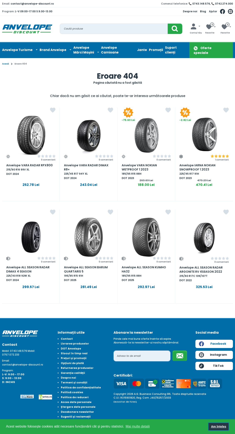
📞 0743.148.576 (199, 3)
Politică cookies (72, 392)
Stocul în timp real (74, 353)
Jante (142, 50)
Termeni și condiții (74, 382)
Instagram (213, 354)
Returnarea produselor (77, 368)
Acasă (5, 63)
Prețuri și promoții (73, 358)
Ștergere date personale (78, 407)
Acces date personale (76, 402)
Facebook (212, 343)
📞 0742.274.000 (222, 3)
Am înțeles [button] (218, 426)
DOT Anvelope (71, 348)
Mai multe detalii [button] (138, 426)
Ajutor (213, 11)
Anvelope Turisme (17, 50)
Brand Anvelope (53, 50)
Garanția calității (73, 373)
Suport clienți (171, 50)
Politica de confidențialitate (81, 387)
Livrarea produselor (75, 343)
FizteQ (133, 401)
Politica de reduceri (75, 397)
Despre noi (190, 11)
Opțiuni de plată (72, 363)
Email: (6, 360)
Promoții (156, 50)
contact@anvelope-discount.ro (32, 3)
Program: (8, 370)
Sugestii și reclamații (76, 416)
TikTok (211, 365)
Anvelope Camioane (110, 50)
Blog (203, 11)
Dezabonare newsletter (77, 412)
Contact (67, 339)
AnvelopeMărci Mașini (84, 50)
